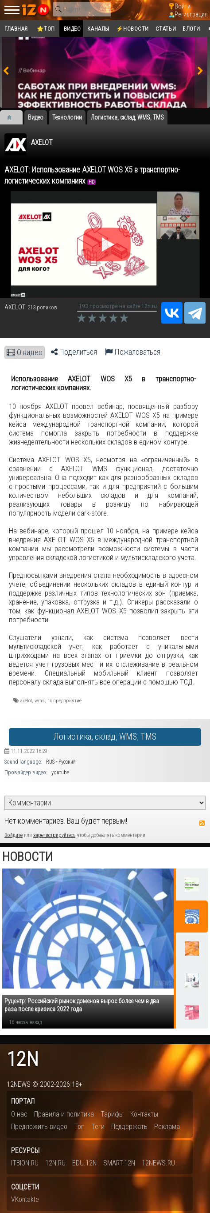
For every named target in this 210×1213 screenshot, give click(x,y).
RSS (202, 823)
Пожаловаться (132, 352)
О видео (25, 352)
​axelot (26, 700)
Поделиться (74, 352)
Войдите (13, 835)
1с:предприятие (64, 700)
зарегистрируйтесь (54, 835)
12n (23, 1059)
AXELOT (42, 142)
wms (40, 700)
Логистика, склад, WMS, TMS (105, 737)
